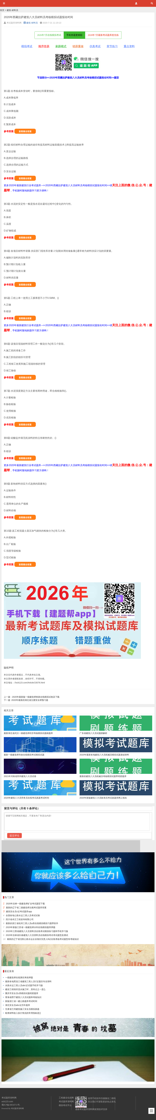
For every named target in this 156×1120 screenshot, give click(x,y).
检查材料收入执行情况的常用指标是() (23, 1013)
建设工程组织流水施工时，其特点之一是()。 (26, 989)
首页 (2, 10)
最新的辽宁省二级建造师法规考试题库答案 (26, 907)
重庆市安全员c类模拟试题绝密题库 (21, 993)
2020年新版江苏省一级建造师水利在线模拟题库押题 (30, 927)
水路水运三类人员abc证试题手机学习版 (24, 985)
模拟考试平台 (65, 1105)
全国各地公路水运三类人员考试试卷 (23, 915)
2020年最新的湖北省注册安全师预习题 (26, 700)
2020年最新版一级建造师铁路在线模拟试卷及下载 (31, 697)
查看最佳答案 (25, 131)
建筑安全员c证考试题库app (19, 911)
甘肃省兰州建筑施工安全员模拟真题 (22, 1009)
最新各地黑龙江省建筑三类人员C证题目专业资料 (28, 981)
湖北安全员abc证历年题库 (17, 1005)
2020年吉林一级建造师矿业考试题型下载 (25, 903)
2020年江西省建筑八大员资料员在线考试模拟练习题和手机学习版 (37, 931)
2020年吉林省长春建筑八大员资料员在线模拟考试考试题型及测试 (37, 935)
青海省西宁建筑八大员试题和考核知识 (23, 997)
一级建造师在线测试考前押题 (19, 977)
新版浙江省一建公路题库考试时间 (21, 1001)
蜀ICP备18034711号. (11, 1105)
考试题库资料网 (17, 1108)
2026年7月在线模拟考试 (49, 35)
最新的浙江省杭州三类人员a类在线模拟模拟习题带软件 (32, 923)
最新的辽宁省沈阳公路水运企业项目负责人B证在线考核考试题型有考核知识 (43, 939)
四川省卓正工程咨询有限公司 (20, 919)
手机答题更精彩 (74, 35)
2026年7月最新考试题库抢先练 (103, 35)
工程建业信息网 (66, 1097)
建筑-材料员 (12, 10)
